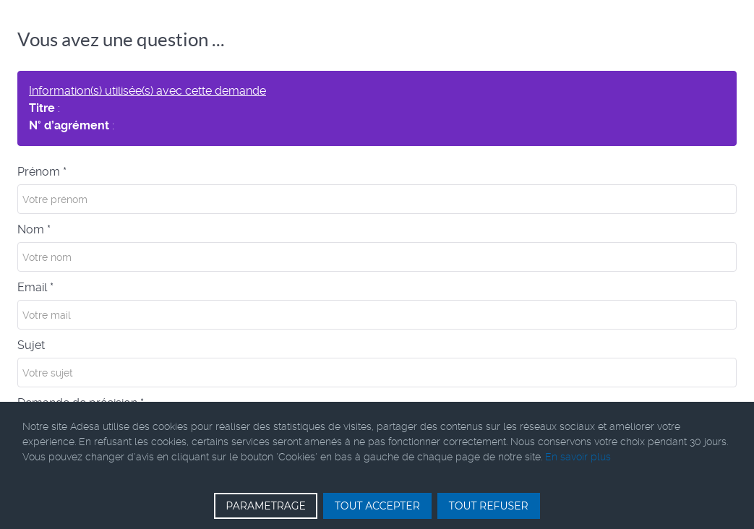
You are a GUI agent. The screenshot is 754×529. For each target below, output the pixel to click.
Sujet (31, 345)
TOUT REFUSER (488, 505)
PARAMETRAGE (266, 505)
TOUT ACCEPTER (377, 505)
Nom (34, 229)
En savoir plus (578, 457)
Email (35, 287)
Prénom (42, 172)
